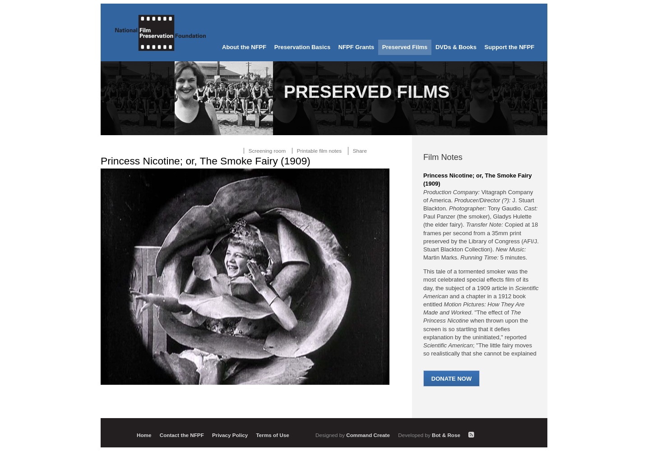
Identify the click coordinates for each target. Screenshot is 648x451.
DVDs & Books (456, 47)
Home (144, 435)
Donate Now (451, 378)
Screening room (267, 151)
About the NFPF (244, 47)
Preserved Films (404, 47)
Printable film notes (319, 151)
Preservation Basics (302, 47)
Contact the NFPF (182, 435)
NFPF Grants (356, 47)
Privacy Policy (230, 435)
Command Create (353, 435)
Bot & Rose (430, 435)
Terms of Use (272, 435)
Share (360, 151)
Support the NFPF (510, 47)
